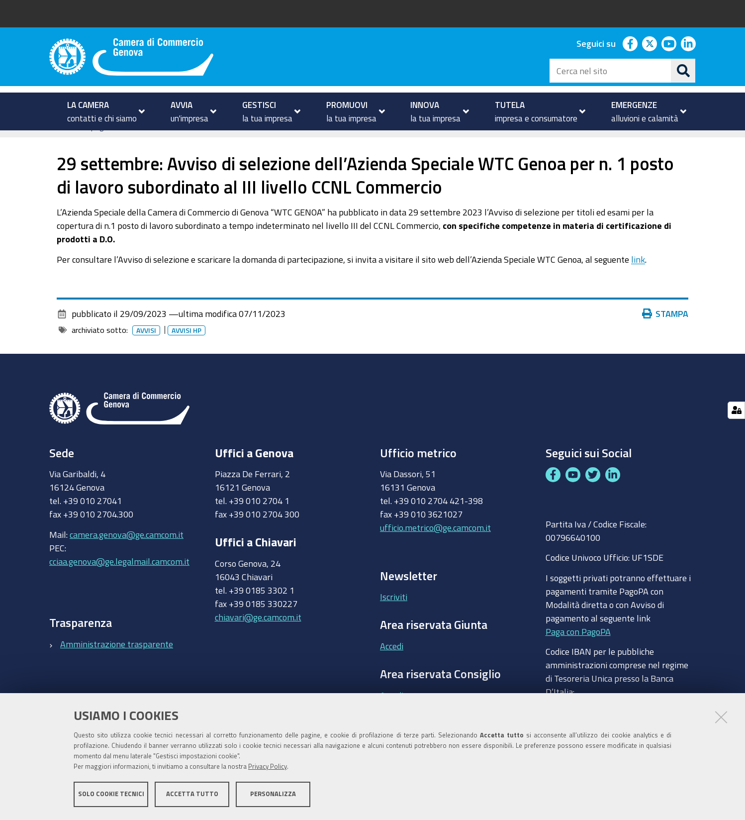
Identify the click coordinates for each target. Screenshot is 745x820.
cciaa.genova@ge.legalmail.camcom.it (119, 576)
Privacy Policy (267, 766)
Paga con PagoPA (578, 646)
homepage (89, 141)
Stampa (665, 328)
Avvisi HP (186, 345)
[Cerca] (683, 70)
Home (55, 141)
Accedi (391, 661)
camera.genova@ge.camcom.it (127, 549)
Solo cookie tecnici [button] (111, 794)
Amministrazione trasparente (116, 658)
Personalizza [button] (273, 794)
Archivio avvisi (184, 141)
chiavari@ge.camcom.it (258, 631)
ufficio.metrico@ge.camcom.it (435, 542)
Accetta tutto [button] (192, 794)
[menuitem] (102, 111)
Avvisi (136, 141)
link (638, 274)
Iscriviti (393, 612)
